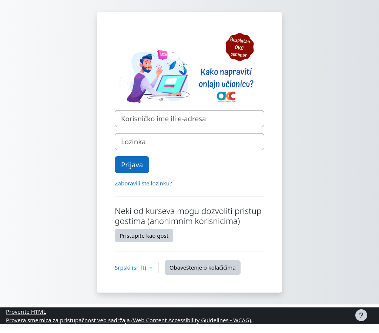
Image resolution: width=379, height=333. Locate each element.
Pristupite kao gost (144, 235)
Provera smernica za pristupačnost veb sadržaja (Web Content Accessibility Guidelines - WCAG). (129, 320)
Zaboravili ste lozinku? (143, 183)
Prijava (132, 164)
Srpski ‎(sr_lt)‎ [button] (131, 267)
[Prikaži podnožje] (361, 315)
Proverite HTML (26, 311)
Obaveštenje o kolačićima (203, 267)
